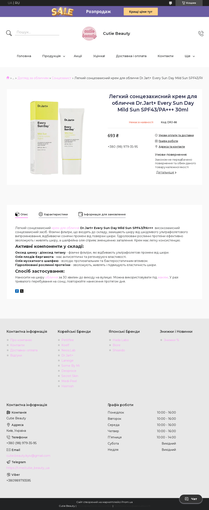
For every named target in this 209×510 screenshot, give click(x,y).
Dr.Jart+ (67, 355)
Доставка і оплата (131, 56)
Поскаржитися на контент (94, 505)
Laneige (67, 360)
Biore (116, 345)
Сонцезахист (61, 78)
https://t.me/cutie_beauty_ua (27, 468)
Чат (191, 499)
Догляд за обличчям (33, 78)
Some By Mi (70, 366)
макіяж (163, 277)
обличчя (51, 277)
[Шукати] (9, 34)
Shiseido (119, 350)
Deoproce (68, 371)
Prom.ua (127, 502)
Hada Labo (121, 340)
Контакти (166, 56)
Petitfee (67, 340)
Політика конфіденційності (132, 505)
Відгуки (16, 355)
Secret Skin (69, 376)
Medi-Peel (69, 381)
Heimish (67, 386)
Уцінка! (99, 56)
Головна (24, 56)
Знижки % (171, 340)
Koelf (65, 345)
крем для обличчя (65, 228)
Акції (78, 56)
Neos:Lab (68, 350)
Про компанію (21, 340)
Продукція (51, 56)
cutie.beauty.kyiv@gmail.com (28, 456)
